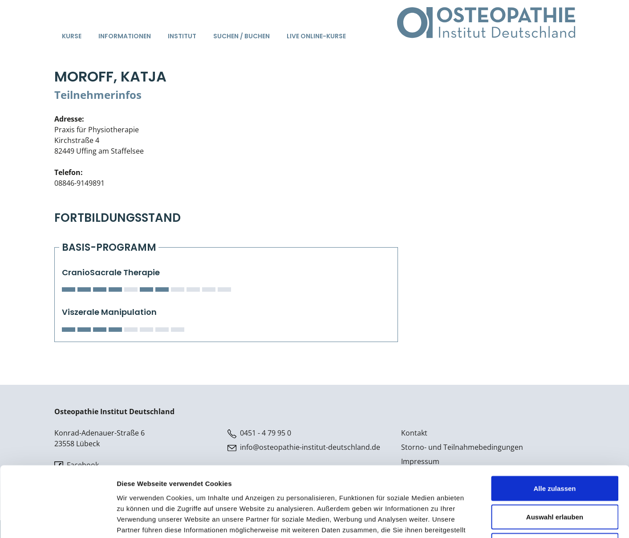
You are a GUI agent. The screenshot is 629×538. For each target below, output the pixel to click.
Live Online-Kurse (316, 36)
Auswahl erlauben (554, 451)
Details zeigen (473, 520)
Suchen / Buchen (241, 36)
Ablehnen (555, 479)
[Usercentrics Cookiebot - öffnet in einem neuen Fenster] (58, 520)
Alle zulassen (554, 422)
